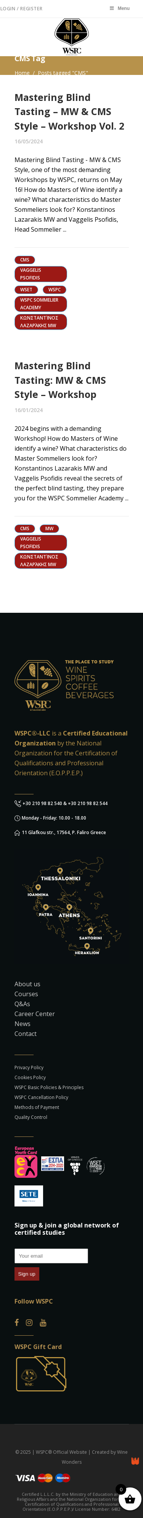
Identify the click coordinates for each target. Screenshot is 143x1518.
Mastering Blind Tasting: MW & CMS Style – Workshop (60, 380)
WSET (26, 289)
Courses (26, 994)
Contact (25, 1033)
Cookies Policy (30, 1077)
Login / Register (21, 8)
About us (27, 984)
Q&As (22, 1004)
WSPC (54, 289)
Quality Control (30, 1117)
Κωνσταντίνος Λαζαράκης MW (39, 322)
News (22, 1024)
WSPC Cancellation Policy (41, 1097)
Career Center (34, 1014)
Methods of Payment (36, 1107)
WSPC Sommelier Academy (39, 304)
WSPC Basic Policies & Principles (49, 1087)
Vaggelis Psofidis (30, 274)
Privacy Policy (28, 1067)
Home (22, 72)
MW (49, 528)
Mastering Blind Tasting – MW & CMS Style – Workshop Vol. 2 (69, 111)
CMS (24, 260)
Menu (119, 8)
